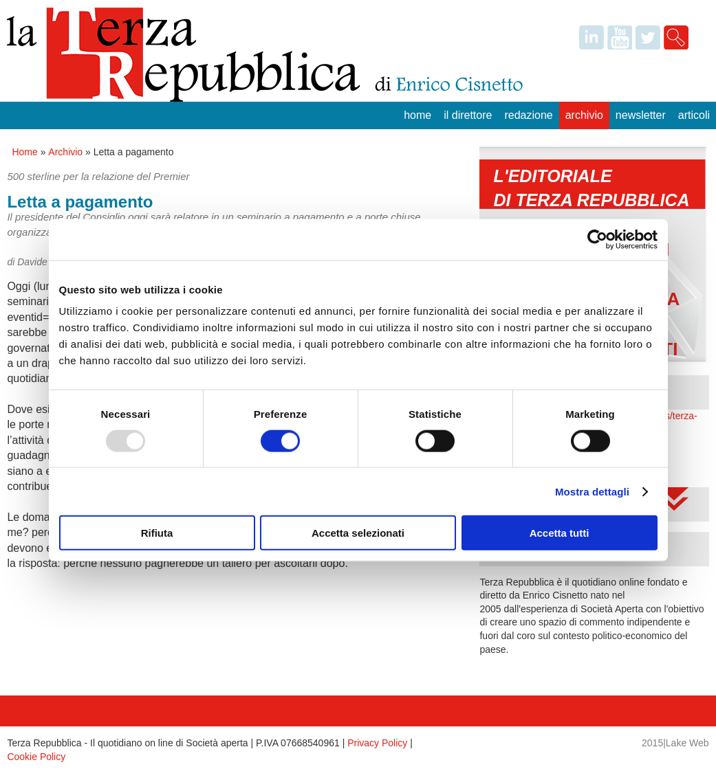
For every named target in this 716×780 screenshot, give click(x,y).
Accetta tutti (559, 533)
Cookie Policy (36, 756)
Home (417, 115)
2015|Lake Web (675, 742)
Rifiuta (157, 533)
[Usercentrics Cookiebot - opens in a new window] (597, 239)
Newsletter (641, 115)
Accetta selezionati (358, 533)
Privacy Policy (377, 742)
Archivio (584, 115)
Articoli (694, 115)
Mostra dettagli (592, 491)
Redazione (528, 115)
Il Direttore (468, 115)
